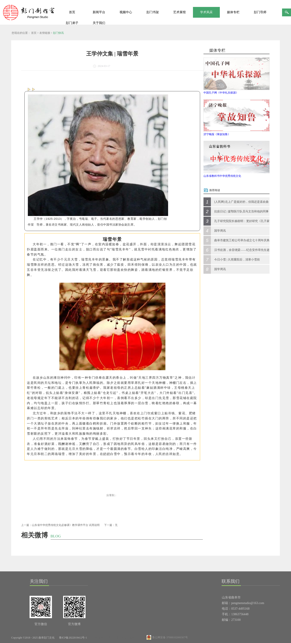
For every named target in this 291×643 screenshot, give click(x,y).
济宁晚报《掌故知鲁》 (216, 134)
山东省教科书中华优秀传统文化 (222, 175)
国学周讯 (220, 230)
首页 (72, 12)
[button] (27, 466)
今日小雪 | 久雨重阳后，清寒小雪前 (237, 259)
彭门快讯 (58, 32)
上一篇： (60, 525)
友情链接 (44, 32)
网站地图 (97, 637)
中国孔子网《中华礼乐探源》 (220, 92)
